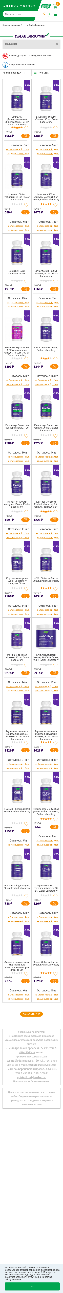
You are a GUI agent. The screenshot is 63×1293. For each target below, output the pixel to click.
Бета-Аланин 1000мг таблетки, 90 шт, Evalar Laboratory (45, 274)
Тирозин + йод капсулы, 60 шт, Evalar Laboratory (17, 887)
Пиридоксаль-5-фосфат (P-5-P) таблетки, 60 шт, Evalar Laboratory (46, 812)
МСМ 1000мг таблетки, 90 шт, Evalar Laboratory (46, 579)
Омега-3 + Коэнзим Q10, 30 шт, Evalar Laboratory (17, 810)
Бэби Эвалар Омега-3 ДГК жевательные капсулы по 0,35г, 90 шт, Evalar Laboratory (17, 351)
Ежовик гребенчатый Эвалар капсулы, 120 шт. (17, 428)
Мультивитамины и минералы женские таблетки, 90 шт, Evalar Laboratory (17, 735)
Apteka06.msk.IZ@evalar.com (31, 1056)
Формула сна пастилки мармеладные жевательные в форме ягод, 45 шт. (17, 966)
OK (32, 1286)
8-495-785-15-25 (29, 1073)
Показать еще (31, 1014)
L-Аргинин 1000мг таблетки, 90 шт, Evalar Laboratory (45, 119)
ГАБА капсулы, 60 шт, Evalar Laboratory (46, 348)
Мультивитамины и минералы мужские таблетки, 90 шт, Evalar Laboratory (45, 735)
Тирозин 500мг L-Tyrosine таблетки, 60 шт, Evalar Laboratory (46, 888)
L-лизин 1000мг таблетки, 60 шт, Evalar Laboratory (17, 197)
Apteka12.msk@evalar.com (31, 1077)
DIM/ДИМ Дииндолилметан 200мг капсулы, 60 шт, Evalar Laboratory (17, 120)
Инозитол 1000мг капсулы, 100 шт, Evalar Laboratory (17, 504)
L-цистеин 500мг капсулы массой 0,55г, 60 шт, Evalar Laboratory (46, 197)
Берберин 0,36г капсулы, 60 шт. (17, 272)
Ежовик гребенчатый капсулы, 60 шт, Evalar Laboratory (46, 428)
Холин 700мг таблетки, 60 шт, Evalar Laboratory (46, 963)
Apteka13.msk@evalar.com (41, 1064)
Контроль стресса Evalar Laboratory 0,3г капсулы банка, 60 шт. (46, 504)
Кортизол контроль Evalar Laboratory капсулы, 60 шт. (17, 581)
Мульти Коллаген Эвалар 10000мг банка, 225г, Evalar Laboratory (46, 658)
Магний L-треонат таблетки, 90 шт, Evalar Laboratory (17, 658)
